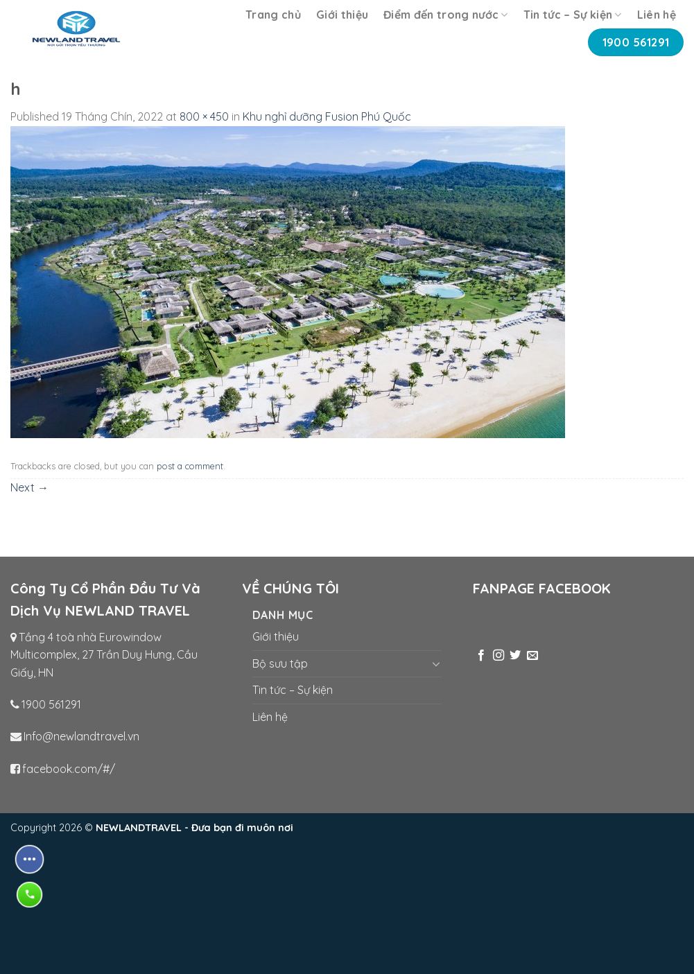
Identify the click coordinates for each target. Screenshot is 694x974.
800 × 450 (204, 116)
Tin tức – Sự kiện (572, 14)
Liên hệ (656, 14)
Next (29, 487)
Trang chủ (273, 14)
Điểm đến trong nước (445, 14)
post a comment (190, 465)
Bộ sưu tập (280, 663)
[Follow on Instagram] (498, 656)
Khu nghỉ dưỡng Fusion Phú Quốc (327, 116)
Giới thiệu (342, 14)
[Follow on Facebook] (481, 656)
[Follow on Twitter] (515, 656)
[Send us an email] (532, 656)
